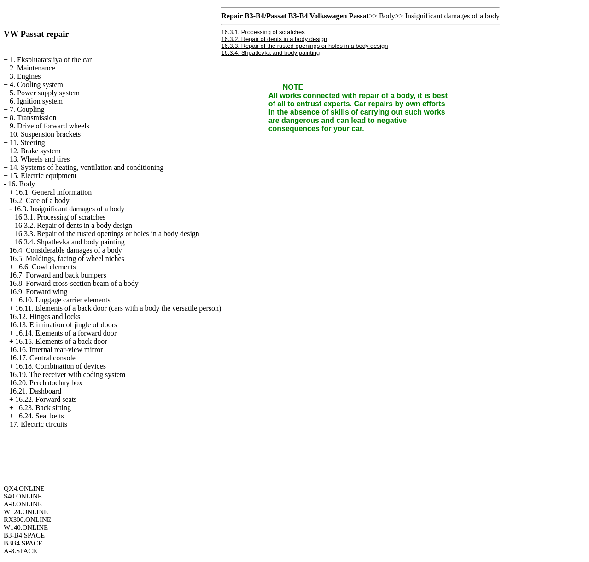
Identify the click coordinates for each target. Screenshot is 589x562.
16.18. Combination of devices (60, 366)
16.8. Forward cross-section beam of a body (74, 283)
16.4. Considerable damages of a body (65, 250)
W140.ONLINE (26, 527)
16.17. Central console (42, 358)
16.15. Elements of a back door (61, 341)
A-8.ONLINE (23, 504)
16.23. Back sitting (43, 407)
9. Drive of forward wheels (49, 126)
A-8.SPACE (20, 551)
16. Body (21, 184)
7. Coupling (27, 109)
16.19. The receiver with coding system (67, 374)
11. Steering (27, 142)
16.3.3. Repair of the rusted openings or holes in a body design (107, 234)
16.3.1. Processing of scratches (60, 217)
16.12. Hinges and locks (44, 316)
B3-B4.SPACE (24, 535)
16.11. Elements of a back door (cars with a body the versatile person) (118, 308)
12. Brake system (35, 151)
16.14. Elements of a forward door (66, 333)
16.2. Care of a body (39, 200)
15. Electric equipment (43, 176)
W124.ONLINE (26, 512)
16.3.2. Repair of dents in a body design (73, 225)
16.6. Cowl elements (45, 267)
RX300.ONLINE (27, 519)
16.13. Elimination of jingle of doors (63, 325)
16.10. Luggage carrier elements (63, 300)
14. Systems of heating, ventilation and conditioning (86, 167)
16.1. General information (53, 192)
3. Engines (25, 76)
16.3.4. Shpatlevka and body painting (70, 242)
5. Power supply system (45, 93)
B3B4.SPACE (23, 543)
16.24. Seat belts (39, 416)
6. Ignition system (36, 101)
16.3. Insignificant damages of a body (68, 209)
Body (387, 16)
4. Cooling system (36, 84)
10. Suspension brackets (45, 134)
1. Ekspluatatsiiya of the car (51, 60)
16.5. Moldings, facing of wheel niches (66, 258)
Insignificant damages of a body (452, 16)
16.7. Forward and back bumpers (57, 275)
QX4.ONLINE (24, 488)
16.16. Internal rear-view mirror (56, 349)
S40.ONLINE (23, 496)
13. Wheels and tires (40, 159)
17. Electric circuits (38, 424)
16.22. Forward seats (45, 399)
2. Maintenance (32, 68)
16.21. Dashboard (35, 391)
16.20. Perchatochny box (45, 383)
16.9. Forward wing (38, 291)
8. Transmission (33, 118)
